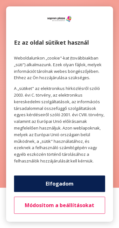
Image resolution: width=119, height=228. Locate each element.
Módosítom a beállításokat (59, 205)
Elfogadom (60, 183)
